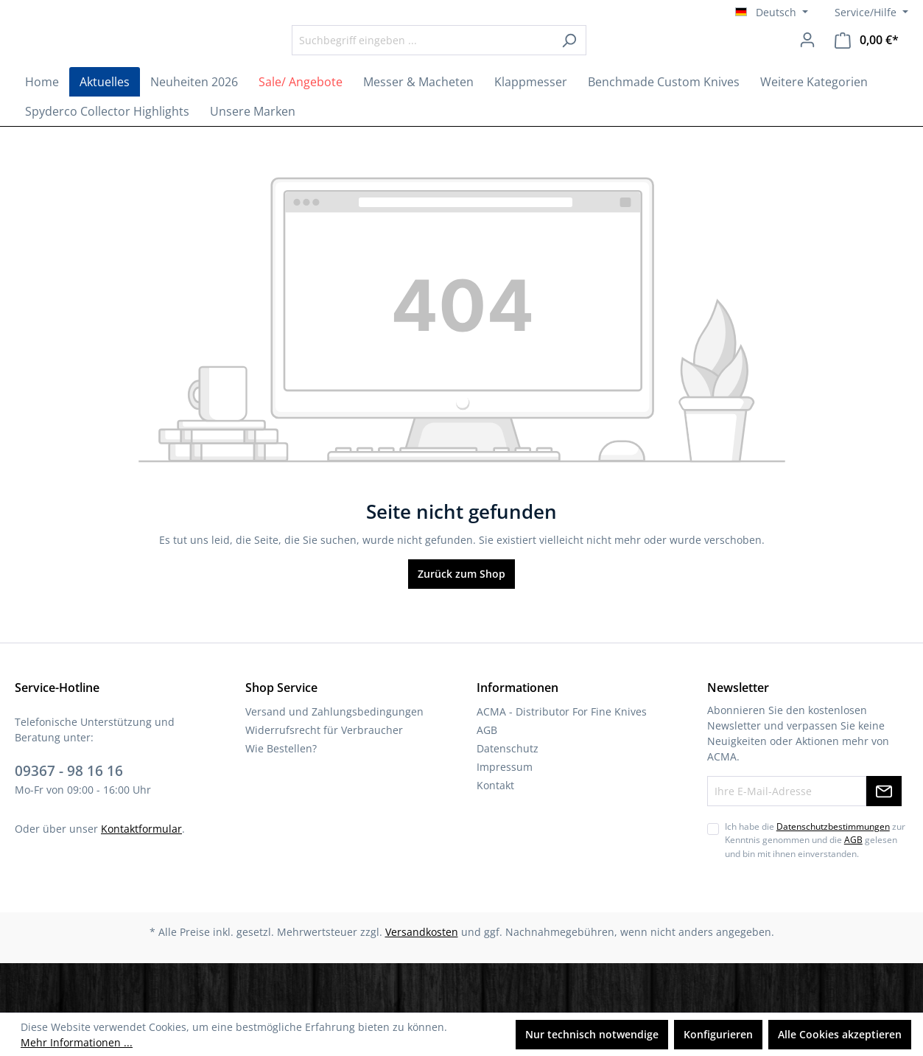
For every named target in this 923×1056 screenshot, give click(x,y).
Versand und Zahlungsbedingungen (334, 761)
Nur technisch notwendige (592, 1034)
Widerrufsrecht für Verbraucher (324, 779)
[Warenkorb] (866, 64)
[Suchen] (609, 64)
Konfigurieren (718, 1034)
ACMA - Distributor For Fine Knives (562, 761)
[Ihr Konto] (807, 64)
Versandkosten (421, 981)
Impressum (505, 816)
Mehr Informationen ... (77, 1042)
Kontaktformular (141, 877)
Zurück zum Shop (461, 623)
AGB (487, 779)
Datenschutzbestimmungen (833, 876)
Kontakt (495, 835)
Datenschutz (507, 798)
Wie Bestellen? (281, 798)
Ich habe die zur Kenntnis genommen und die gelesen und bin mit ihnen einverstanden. (815, 889)
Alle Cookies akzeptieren (840, 1034)
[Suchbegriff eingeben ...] (462, 64)
